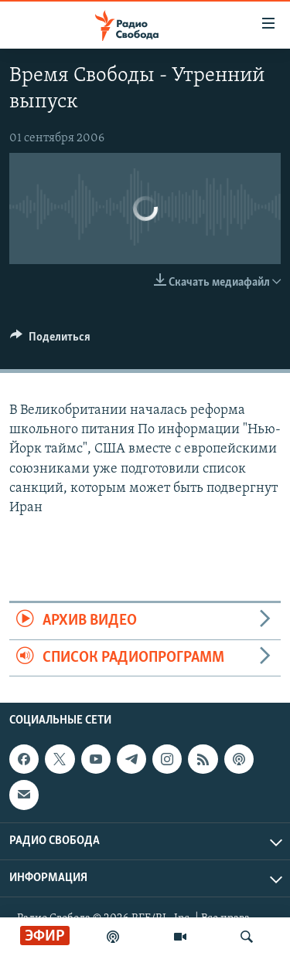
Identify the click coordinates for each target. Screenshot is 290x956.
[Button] (50, 340)
